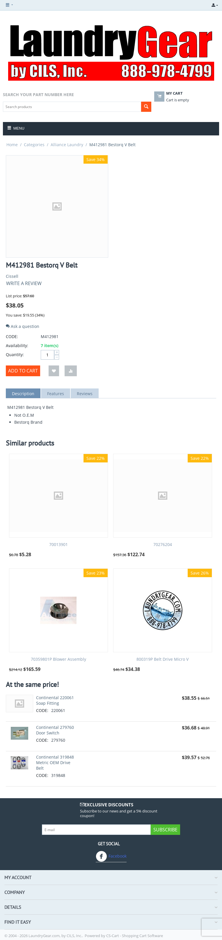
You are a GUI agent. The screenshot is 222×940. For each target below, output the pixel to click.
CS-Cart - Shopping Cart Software (134, 935)
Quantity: (15, 354)
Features (55, 393)
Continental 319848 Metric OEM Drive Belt (55, 762)
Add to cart (23, 370)
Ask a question (22, 326)
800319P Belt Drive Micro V (162, 659)
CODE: (12, 336)
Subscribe (165, 829)
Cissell (12, 276)
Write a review (24, 283)
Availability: (17, 345)
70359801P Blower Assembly (58, 659)
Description (23, 393)
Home (12, 144)
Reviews (85, 393)
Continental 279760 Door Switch (55, 730)
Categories (34, 144)
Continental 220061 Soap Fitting (55, 700)
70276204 (162, 544)
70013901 (58, 544)
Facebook (111, 856)
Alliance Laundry (67, 144)
